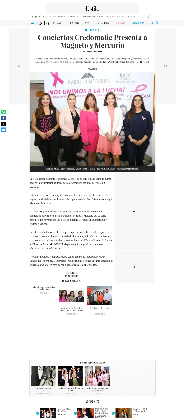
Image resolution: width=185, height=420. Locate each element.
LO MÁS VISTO (92, 401)
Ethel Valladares (94, 51)
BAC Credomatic (71, 276)
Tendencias (43, 293)
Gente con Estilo (71, 314)
